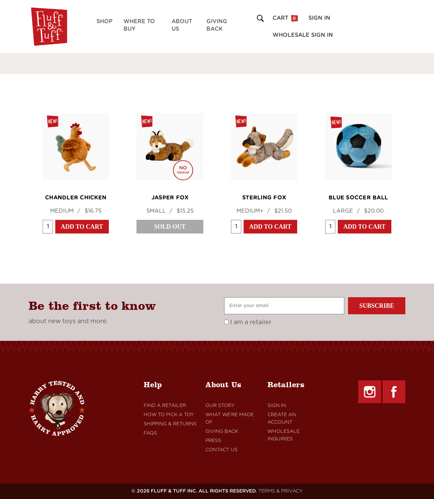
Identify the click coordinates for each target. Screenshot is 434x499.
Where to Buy (139, 25)
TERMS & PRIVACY (280, 491)
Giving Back (216, 25)
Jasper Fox (170, 197)
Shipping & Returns (170, 424)
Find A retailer (165, 405)
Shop (105, 21)
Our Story (220, 405)
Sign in (319, 18)
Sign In (276, 405)
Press (213, 440)
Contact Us (221, 450)
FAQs (150, 433)
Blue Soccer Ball (358, 197)
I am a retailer (247, 322)
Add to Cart (82, 226)
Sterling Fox (264, 197)
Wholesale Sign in (303, 35)
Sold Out (170, 226)
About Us (182, 25)
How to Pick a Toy (169, 414)
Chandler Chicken (75, 197)
